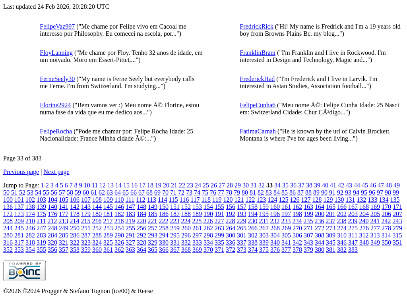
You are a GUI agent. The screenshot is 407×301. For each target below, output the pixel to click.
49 (396, 185)
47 (381, 185)
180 (97, 213)
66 (133, 192)
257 (152, 228)
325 (108, 242)
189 (197, 213)
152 (186, 206)
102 (30, 199)
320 (52, 242)
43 (349, 185)
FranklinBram (257, 52)
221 (152, 221)
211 (41, 221)
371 (219, 249)
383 (353, 249)
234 (297, 221)
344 (319, 242)
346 (342, 242)
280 (8, 235)
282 (30, 235)
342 (297, 242)
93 (348, 192)
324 (97, 242)
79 (237, 192)
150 (164, 206)
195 (264, 213)
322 (74, 242)
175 (41, 213)
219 (130, 221)
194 (253, 213)
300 (230, 235)
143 (86, 206)
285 (63, 235)
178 (74, 213)
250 (74, 228)
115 (173, 199)
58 (70, 192)
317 (19, 242)
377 (286, 249)
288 (97, 235)
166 (342, 206)
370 (208, 249)
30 (245, 185)
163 (308, 206)
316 (8, 242)
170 (386, 206)
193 (241, 213)
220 (141, 221)
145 (108, 206)
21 (174, 185)
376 (275, 249)
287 (86, 235)
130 (339, 199)
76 (213, 192)
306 (297, 235)
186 (164, 213)
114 (162, 199)
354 (30, 249)
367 (175, 249)
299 (219, 235)
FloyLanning (56, 52)
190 (208, 213)
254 (119, 228)
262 (208, 228)
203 (353, 213)
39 (317, 185)
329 (152, 242)
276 (364, 228)
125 (283, 199)
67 (141, 192)
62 (102, 192)
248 (52, 228)
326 (119, 242)
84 (276, 192)
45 (365, 185)
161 (286, 206)
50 (6, 192)
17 (142, 185)
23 (190, 185)
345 (330, 242)
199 (308, 213)
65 (125, 192)
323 (86, 242)
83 (269, 192)
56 (54, 192)
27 (222, 185)
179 (86, 213)
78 (229, 192)
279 (397, 228)
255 (130, 228)
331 (175, 242)
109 (108, 199)
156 (230, 206)
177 (63, 213)
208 (8, 221)
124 (272, 199)
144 (97, 206)
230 (252, 221)
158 (253, 206)
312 (363, 235)
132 (361, 199)
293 (152, 235)
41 (333, 185)
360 (97, 249)
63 (110, 192)
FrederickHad (257, 78)
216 (96, 221)
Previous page (21, 171)
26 (214, 185)
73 (189, 192)
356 (52, 249)
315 (397, 235)
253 (108, 228)
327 (130, 242)
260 (186, 228)
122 (250, 199)
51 (14, 192)
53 (30, 192)
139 (41, 206)
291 (130, 235)
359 (86, 249)
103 (41, 199)
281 (19, 235)
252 (97, 228)
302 (253, 235)
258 (164, 228)
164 (319, 206)
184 (141, 213)
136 (8, 206)
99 (396, 192)
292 (141, 235)
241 (375, 221)
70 (165, 192)
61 (94, 192)
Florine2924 (55, 105)
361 (108, 249)
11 (95, 185)
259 (175, 228)
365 (152, 249)
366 (164, 249)
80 (245, 192)
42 (341, 185)
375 (264, 249)
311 (352, 235)
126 (294, 199)
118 (206, 199)
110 (119, 199)
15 (126, 185)
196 (275, 213)
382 (342, 249)
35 (285, 185)
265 (241, 228)
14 (118, 185)
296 (186, 235)
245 (19, 228)
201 (330, 213)
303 (264, 235)
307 (308, 235)
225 (197, 221)
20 (166, 185)
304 (275, 235)
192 (230, 213)
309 (330, 235)
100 (8, 199)
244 (8, 228)
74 (197, 192)
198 (297, 213)
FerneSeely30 (57, 78)
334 (208, 242)
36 (293, 185)
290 (119, 235)
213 (63, 221)
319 (41, 242)
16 (134, 185)
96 (372, 192)
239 (352, 221)
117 (195, 199)
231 (263, 221)
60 (86, 192)
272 (319, 228)
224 (185, 221)
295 (175, 235)
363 (130, 249)
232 (274, 221)
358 (74, 249)
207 (397, 213)
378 (297, 249)
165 (330, 206)
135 (394, 199)
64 (117, 192)
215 (85, 221)
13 (110, 185)
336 (230, 242)
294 (164, 235)
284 (52, 235)
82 (261, 192)
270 (297, 228)
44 (357, 185)
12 (102, 185)
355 (41, 249)
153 (197, 206)
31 (253, 185)
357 (63, 249)
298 (208, 235)
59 (78, 192)
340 (275, 242)
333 (197, 242)
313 (375, 235)
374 (253, 249)
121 (239, 199)
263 (219, 228)
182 (119, 213)
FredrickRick (256, 26)
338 (253, 242)
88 (308, 192)
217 (107, 221)
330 (164, 242)
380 (319, 249)
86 (292, 192)
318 (30, 242)
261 (197, 228)
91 (332, 192)
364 (141, 249)
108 (97, 199)
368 (186, 249)
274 (342, 228)
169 (375, 206)
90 (324, 192)
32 (261, 185)
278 (386, 228)
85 (284, 192)
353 (19, 249)
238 (341, 221)
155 (219, 206)
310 (342, 235)
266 (253, 228)
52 (22, 192)
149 (152, 206)
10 (87, 185)
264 (230, 228)
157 (241, 206)
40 (325, 185)
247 (41, 228)
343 (308, 242)
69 (157, 192)
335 (219, 242)
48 (389, 185)
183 (130, 213)
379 (308, 249)
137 (19, 206)
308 (319, 235)
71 (173, 192)
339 (264, 242)
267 (264, 228)
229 (241, 221)
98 (388, 192)
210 (30, 221)
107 (86, 199)
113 (151, 199)
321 (63, 242)
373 (241, 249)
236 (319, 221)
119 (216, 199)
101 (19, 199)
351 (397, 242)
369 (197, 249)
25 (206, 185)
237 (330, 221)
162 (297, 206)
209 (19, 221)
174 (30, 213)
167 (353, 206)
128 (317, 199)
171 (397, 206)
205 (375, 213)
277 (375, 228)
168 (364, 206)
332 (186, 242)
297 (197, 235)
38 (309, 185)
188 (186, 213)
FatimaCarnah (258, 131)
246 (30, 228)
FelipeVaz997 (57, 26)
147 (130, 206)
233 (286, 221)
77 (221, 192)
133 (372, 199)
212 (52, 221)
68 (149, 192)
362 (119, 249)
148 (141, 206)
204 (364, 213)
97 (380, 192)
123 (261, 199)
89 (316, 192)
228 (230, 221)
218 (119, 221)
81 (253, 192)
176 (52, 213)
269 (286, 228)
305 (286, 235)
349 (375, 242)
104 (52, 199)
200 (319, 213)
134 (383, 199)
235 (308, 221)
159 (264, 206)
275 (353, 228)
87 (300, 192)
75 (205, 192)
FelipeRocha (56, 131)
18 (150, 185)
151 (175, 206)
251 (86, 228)
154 (208, 206)
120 (228, 199)
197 (286, 213)
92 (340, 192)
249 (63, 228)
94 (356, 192)
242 (386, 221)
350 (386, 242)
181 (108, 213)
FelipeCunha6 (257, 105)
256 (141, 228)
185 (152, 213)
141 (63, 206)
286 (74, 235)
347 (353, 242)
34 (277, 185)
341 (286, 242)
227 (219, 221)
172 (8, 213)
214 (74, 221)
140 (52, 206)
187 (175, 213)
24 (198, 185)
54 (38, 192)
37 (301, 185)
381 (330, 249)
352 (8, 249)
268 (275, 228)
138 (30, 206)
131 (350, 199)
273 (330, 228)
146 (119, 206)
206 (386, 213)
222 (163, 221)
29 (238, 185)
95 (364, 192)
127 (305, 199)
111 (129, 199)
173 (19, 213)
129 (328, 199)
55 (46, 192)
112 (140, 199)
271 (308, 228)
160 (275, 206)
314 (386, 235)
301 (241, 235)
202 (342, 213)
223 (174, 221)
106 (74, 199)
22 (182, 185)
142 (74, 206)
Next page (56, 171)
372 (230, 249)
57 (62, 192)
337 (241, 242)
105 (63, 199)
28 (230, 185)
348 (364, 242)
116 (184, 199)
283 (41, 235)
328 (141, 242)
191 (219, 213)
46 (373, 185)
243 (397, 221)
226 (208, 221)
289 (108, 235)
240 (363, 221)
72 (181, 192)
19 (158, 185)
